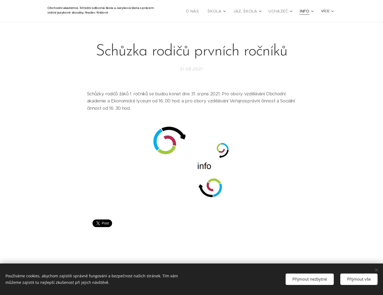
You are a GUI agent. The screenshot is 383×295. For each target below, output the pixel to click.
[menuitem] (201, 11)
